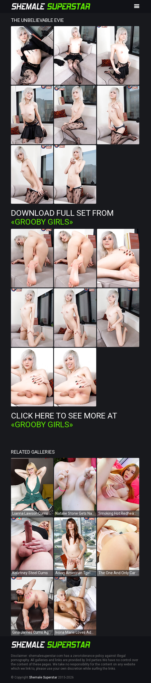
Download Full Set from (62, 217)
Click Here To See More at (64, 420)
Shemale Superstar (43, 677)
